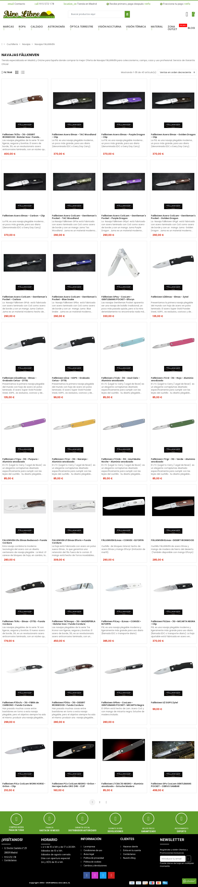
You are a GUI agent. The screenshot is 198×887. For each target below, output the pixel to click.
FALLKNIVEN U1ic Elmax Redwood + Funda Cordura (24, 541)
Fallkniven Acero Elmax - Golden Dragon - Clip (173, 135)
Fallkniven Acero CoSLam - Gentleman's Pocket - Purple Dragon (123, 217)
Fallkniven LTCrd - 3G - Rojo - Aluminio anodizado (172, 379)
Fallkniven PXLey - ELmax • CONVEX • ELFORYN (121, 622)
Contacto (16, 3)
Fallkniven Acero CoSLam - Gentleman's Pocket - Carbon (24, 298)
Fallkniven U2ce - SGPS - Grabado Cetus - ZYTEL (71, 379)
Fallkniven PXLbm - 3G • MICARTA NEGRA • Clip (173, 622)
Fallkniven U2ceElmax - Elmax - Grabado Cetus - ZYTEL (19, 379)
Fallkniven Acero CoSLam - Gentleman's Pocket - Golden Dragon (173, 217)
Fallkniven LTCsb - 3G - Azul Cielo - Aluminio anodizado (120, 379)
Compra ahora (16, 827)
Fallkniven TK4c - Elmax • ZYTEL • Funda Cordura (23, 622)
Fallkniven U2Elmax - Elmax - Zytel (169, 297)
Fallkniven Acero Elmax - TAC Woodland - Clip (74, 135)
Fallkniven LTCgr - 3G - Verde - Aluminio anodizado (173, 460)
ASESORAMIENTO (181, 828)
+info (147, 3)
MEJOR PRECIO (148, 828)
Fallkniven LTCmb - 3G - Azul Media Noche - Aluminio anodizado (120, 460)
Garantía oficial (82, 827)
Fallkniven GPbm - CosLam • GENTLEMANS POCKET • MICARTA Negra (122, 703)
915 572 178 (44, 3)
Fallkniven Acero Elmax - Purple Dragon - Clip (123, 135)
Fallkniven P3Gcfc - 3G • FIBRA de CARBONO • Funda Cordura (20, 703)
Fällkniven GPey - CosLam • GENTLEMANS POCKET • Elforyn (117, 298)
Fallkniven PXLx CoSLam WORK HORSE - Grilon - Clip (23, 785)
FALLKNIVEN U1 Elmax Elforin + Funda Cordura (71, 541)
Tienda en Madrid (80, 3)
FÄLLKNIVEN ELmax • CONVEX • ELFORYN (122, 540)
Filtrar (7, 72)
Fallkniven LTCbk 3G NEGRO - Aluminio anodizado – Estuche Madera (122, 785)
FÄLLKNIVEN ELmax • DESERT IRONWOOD (172, 540)
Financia (49, 827)
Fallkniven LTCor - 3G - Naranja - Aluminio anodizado (70, 460)
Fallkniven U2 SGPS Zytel (164, 702)
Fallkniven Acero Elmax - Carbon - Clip (23, 215)
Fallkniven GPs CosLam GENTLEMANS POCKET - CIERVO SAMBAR (171, 785)
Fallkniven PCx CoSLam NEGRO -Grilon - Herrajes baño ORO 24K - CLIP (74, 785)
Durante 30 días (115, 828)
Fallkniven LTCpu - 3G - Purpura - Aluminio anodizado (20, 460)
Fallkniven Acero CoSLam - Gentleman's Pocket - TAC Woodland (74, 217)
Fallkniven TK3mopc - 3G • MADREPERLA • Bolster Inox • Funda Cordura (73, 622)
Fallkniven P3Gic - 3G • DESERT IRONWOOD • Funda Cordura (68, 703)
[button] (9, 28)
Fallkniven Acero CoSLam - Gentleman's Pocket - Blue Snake (74, 298)
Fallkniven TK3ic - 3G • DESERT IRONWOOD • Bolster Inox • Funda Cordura (20, 135)
